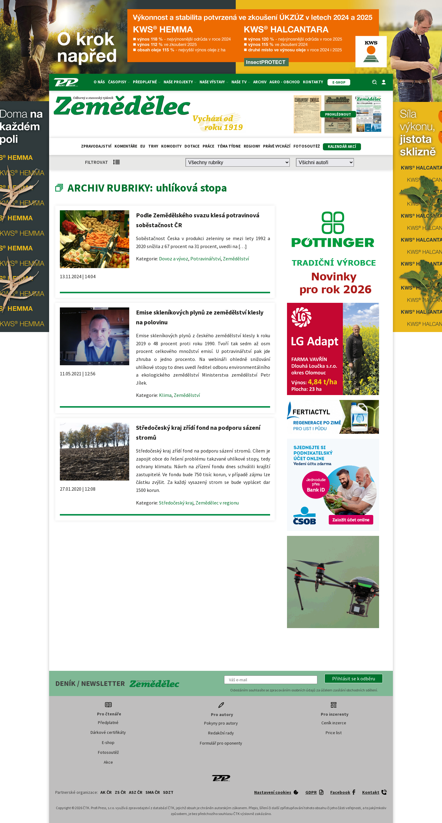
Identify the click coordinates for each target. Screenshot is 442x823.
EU (142, 146)
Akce (108, 762)
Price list (334, 732)
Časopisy (119, 82)
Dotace (192, 146)
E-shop (108, 742)
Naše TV (240, 82)
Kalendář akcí (342, 146)
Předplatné (147, 82)
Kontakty (313, 82)
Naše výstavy (214, 82)
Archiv (259, 82)
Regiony (252, 146)
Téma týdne (229, 146)
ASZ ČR (135, 792)
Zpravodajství (96, 146)
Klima (165, 395)
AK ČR (106, 792)
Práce (208, 146)
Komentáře (125, 146)
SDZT (168, 792)
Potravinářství (205, 258)
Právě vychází (276, 146)
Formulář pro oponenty (221, 743)
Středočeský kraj (176, 503)
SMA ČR (152, 792)
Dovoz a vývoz (173, 258)
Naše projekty (180, 82)
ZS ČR (120, 792)
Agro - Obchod (284, 82)
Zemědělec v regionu (217, 503)
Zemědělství (236, 258)
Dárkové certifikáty (108, 732)
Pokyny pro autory (221, 723)
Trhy (153, 146)
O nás (99, 82)
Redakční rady (221, 733)
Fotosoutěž (306, 146)
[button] (353, 678)
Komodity (171, 146)
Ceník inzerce (333, 723)
